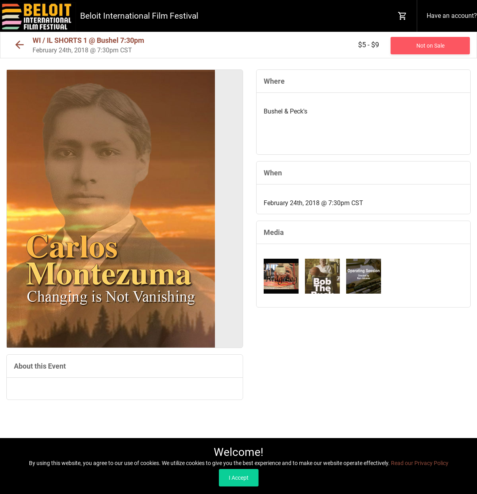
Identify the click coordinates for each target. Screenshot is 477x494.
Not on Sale (430, 45)
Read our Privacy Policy (419, 463)
